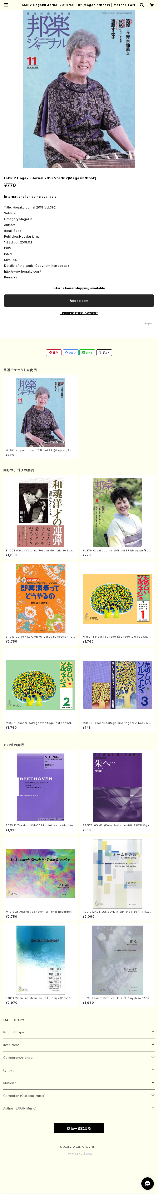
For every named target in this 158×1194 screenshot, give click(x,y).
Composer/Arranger (18, 1057)
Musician (9, 1083)
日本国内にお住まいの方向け (79, 313)
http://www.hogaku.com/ (22, 271)
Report (149, 323)
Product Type (13, 1032)
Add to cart (79, 301)
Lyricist (8, 1070)
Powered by (79, 1154)
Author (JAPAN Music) (20, 1108)
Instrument (11, 1045)
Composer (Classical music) (24, 1095)
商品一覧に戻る (79, 1128)
